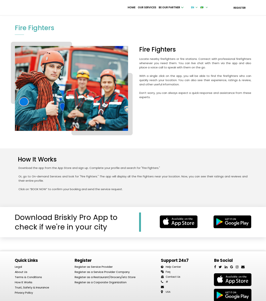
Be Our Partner (171, 7)
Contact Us (173, 277)
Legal (18, 267)
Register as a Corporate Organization (101, 282)
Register (239, 8)
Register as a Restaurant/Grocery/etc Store (105, 277)
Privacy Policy (24, 292)
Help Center (173, 267)
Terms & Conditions (28, 277)
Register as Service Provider (94, 267)
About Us (21, 272)
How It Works (23, 282)
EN (194, 7)
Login (219, 8)
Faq (168, 272)
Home (131, 7)
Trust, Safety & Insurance (32, 287)
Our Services (147, 7)
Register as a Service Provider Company (102, 272)
